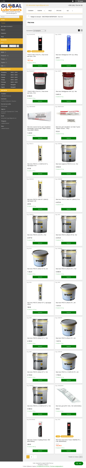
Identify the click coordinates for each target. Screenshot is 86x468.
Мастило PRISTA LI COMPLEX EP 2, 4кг (67, 372)
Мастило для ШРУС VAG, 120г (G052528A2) (68, 406)
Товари (3, 23)
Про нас (58, 10)
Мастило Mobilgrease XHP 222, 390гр (67, 55)
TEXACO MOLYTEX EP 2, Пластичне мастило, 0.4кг (37, 55)
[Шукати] (21, 17)
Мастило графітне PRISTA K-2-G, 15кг (67, 164)
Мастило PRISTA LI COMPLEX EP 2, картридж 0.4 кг (37, 164)
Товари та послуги (36, 16)
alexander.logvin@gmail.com (8, 118)
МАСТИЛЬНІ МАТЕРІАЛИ (49, 16)
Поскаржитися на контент (43, 466)
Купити (40, 65)
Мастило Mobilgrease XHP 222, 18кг (66, 91)
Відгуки (3, 30)
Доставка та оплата (6, 26)
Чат (78, 463)
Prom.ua (51, 463)
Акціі (2, 36)
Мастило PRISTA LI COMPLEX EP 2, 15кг (39, 406)
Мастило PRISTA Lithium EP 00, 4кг (37, 269)
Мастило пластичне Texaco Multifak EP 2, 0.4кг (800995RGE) (68, 440)
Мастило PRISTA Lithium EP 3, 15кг (37, 372)
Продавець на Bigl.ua (43, 464)
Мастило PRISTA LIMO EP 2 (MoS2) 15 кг (68, 199)
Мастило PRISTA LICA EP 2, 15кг (36, 235)
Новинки (3, 33)
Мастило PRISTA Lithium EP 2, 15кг (37, 338)
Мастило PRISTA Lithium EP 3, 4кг (66, 338)
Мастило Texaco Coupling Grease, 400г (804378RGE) (38, 440)
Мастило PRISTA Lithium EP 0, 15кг (66, 269)
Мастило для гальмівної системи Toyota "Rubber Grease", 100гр (68, 127)
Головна (30, 10)
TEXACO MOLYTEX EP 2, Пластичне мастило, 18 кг (37, 92)
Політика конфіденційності (56, 466)
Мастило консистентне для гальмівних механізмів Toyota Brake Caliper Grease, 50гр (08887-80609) (39, 128)
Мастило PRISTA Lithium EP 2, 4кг (66, 302)
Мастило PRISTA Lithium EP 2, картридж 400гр (39, 303)
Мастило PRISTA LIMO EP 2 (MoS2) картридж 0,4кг (37, 200)
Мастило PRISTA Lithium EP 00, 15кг (66, 235)
